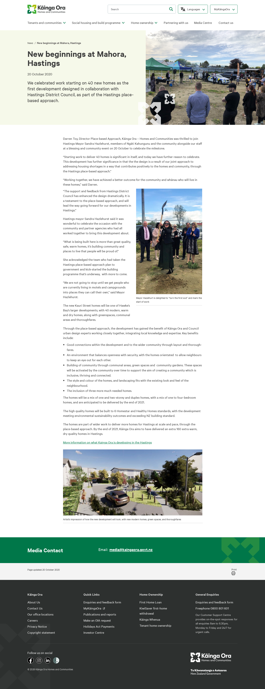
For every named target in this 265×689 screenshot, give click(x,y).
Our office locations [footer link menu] (40, 614)
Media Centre (203, 23)
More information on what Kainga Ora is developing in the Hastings (107, 442)
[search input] (142, 9)
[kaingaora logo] (46, 9)
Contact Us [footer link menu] (34, 608)
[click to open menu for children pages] (64, 23)
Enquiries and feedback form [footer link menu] (102, 602)
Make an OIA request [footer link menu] (97, 620)
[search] (171, 9)
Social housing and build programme (96, 23)
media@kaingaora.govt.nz (131, 549)
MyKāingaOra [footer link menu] (92, 608)
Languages (193, 9)
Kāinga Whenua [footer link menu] (150, 619)
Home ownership (142, 23)
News (30, 43)
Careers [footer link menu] (32, 620)
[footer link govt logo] (214, 672)
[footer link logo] (211, 657)
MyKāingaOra (222, 9)
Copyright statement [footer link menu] (41, 632)
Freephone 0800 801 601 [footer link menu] (212, 608)
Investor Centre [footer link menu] (93, 632)
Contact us (226, 23)
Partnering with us (176, 23)
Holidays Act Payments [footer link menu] (98, 626)
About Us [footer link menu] (33, 602)
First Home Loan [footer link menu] (151, 602)
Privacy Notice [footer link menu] (37, 626)
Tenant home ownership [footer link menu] (155, 625)
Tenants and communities (44, 23)
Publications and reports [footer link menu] (99, 614)
